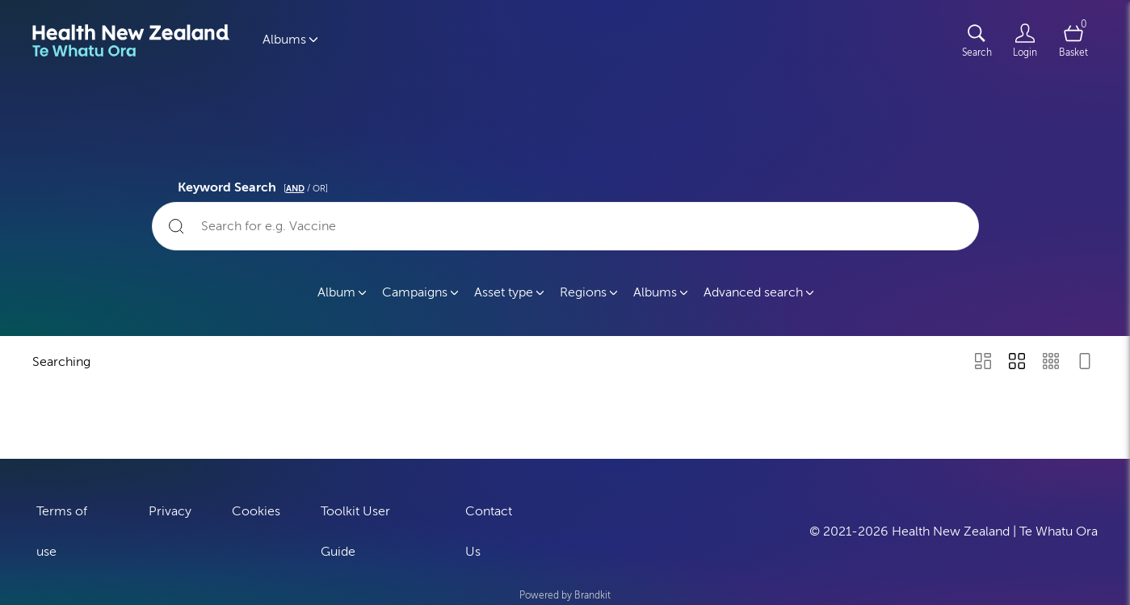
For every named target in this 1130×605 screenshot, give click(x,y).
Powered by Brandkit (565, 594)
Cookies (256, 510)
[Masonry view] (983, 362)
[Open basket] (1073, 40)
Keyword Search (255, 185)
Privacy (170, 510)
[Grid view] (1017, 362)
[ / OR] (306, 188)
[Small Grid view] (1051, 362)
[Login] (1025, 40)
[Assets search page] (976, 40)
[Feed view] (1085, 362)
